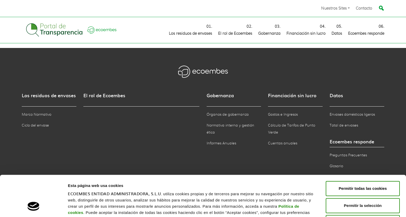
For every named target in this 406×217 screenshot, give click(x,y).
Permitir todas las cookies (363, 152)
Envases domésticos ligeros (352, 114)
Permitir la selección (363, 169)
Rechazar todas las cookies (362, 186)
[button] (335, 8)
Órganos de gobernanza (228, 114)
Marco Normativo (36, 114)
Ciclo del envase (35, 125)
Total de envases (344, 125)
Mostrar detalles (83, 207)
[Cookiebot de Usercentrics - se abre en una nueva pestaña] (33, 207)
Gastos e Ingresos (283, 114)
